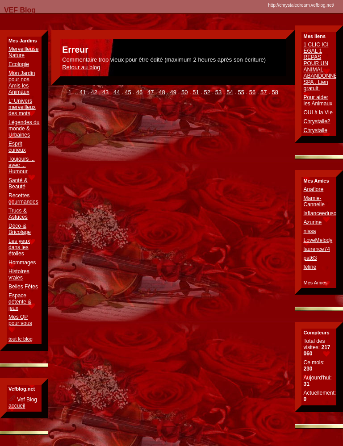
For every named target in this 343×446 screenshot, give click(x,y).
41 (82, 92)
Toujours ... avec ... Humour (21, 165)
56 (252, 92)
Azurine (312, 222)
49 (173, 92)
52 (207, 92)
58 (275, 92)
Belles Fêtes (23, 286)
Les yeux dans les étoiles (19, 247)
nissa (309, 231)
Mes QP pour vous (20, 320)
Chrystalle (315, 130)
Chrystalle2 (316, 121)
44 (116, 92)
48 (162, 92)
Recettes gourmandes (23, 198)
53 (218, 92)
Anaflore (313, 189)
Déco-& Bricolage (19, 229)
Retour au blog (81, 67)
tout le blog (20, 339)
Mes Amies (315, 282)
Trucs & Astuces (18, 214)
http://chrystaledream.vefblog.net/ (301, 5)
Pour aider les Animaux (317, 100)
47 (150, 92)
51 (195, 92)
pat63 (310, 258)
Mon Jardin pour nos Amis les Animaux (21, 82)
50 (184, 92)
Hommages (22, 262)
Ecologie (18, 64)
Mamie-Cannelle (313, 201)
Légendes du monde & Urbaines (23, 128)
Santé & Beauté (18, 183)
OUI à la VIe (317, 112)
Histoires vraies (18, 274)
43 (105, 92)
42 (94, 92)
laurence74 (316, 249)
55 (241, 92)
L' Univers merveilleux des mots (22, 107)
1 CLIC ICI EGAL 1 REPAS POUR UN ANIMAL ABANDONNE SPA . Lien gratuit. (320, 67)
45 (128, 92)
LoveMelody (317, 240)
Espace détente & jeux (19, 301)
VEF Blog (18, 10)
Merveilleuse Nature (23, 52)
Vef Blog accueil (22, 402)
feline (309, 267)
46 (139, 92)
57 (263, 92)
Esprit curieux (17, 147)
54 (229, 92)
